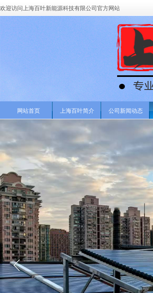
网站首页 (28, 110)
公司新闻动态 (126, 110)
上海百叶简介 (77, 110)
